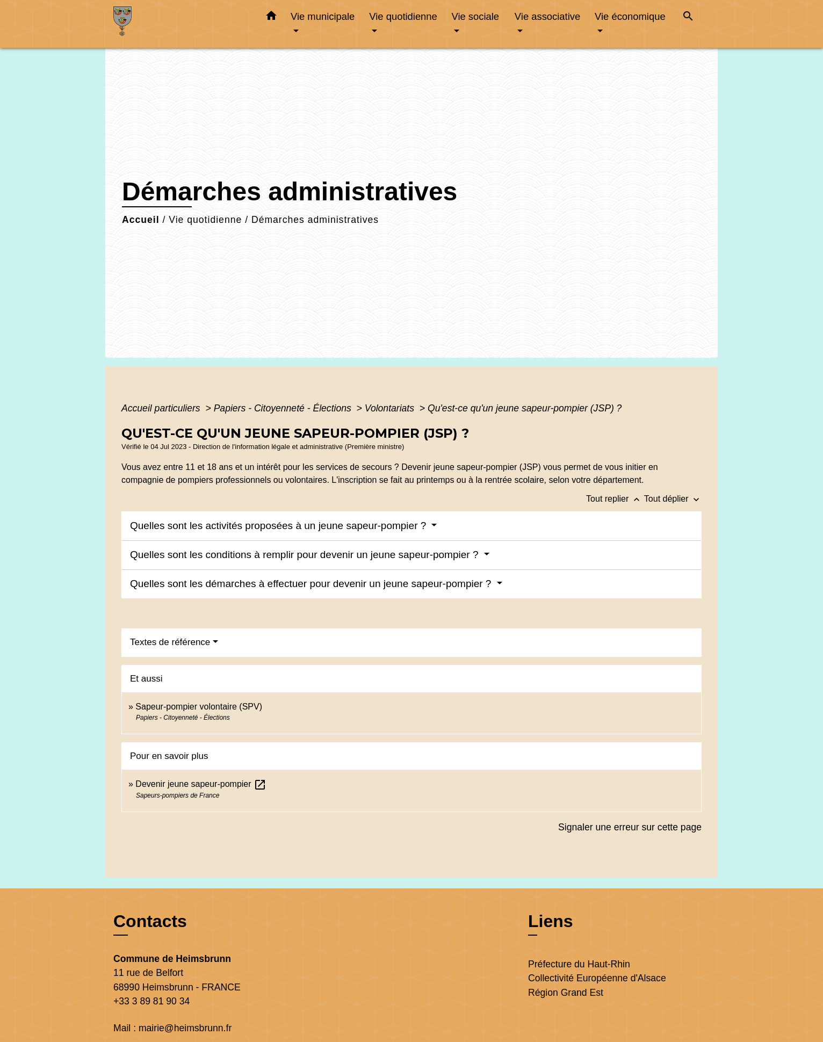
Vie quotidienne (205, 219)
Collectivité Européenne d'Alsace (597, 978)
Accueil (141, 219)
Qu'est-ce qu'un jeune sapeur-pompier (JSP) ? (525, 408)
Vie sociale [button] (475, 16)
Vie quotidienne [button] (403, 16)
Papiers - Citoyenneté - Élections (284, 408)
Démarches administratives (315, 219)
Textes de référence (170, 642)
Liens (550, 921)
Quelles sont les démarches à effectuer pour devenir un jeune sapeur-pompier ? (312, 583)
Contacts (150, 921)
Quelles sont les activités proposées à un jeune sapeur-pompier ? (279, 525)
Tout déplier (673, 498)
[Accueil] (180, 24)
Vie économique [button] (630, 16)
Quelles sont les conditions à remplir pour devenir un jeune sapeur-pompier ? (305, 554)
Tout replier (615, 498)
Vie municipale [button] (323, 16)
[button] (271, 18)
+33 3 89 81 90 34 (151, 1001)
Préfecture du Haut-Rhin (579, 964)
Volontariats (391, 408)
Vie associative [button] (547, 16)
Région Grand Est (565, 992)
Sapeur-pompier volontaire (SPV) (198, 706)
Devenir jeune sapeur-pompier (200, 783)
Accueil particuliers (162, 408)
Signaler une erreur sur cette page (630, 827)
